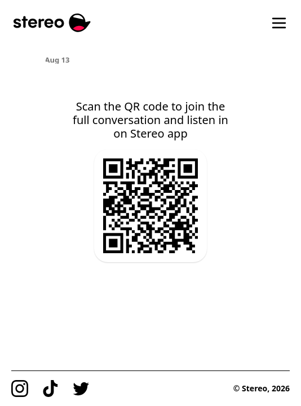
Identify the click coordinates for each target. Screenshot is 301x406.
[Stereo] (52, 23)
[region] (150, 59)
